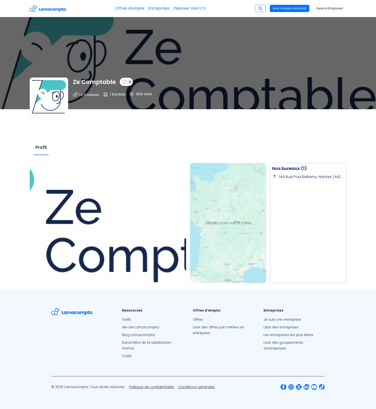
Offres (198, 319)
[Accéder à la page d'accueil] (48, 8)
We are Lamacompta (140, 327)
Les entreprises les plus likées (288, 334)
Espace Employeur (329, 8)
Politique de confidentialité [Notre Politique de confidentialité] (151, 387)
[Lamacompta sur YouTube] (314, 387)
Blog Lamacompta (138, 334)
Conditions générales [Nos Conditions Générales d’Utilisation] (196, 387)
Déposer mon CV (189, 8)
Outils (127, 356)
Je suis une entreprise (282, 319)
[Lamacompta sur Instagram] (291, 387)
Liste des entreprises (281, 327)
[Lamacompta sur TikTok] (321, 387)
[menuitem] (152, 319)
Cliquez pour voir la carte (228, 223)
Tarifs (126, 319)
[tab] (41, 147)
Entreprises (159, 8)
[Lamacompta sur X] (298, 387)
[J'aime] (126, 82)
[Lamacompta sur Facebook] (283, 387)
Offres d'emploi (129, 8)
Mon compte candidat (289, 8)
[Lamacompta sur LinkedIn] (306, 387)
